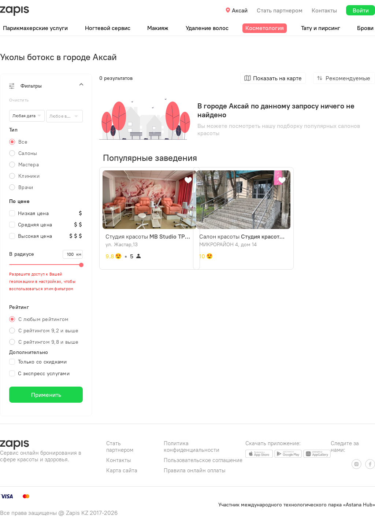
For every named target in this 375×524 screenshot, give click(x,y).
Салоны (27, 153)
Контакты (324, 10)
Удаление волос (207, 28)
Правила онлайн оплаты (195, 470)
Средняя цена (30, 225)
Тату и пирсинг (320, 28)
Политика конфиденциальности (191, 446)
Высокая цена (30, 236)
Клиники (29, 176)
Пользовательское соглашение (203, 460)
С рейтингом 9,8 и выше (48, 342)
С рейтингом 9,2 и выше (48, 330)
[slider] (46, 264)
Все (22, 142)
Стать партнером (279, 10)
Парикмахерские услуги (35, 28)
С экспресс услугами (39, 373)
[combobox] (64, 116)
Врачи (25, 187)
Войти (361, 10)
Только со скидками (38, 362)
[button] (46, 85)
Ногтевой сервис (107, 28)
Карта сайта (121, 470)
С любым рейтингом (43, 319)
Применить (46, 394)
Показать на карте (277, 78)
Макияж (157, 28)
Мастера (28, 164)
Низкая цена (29, 213)
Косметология (264, 28)
